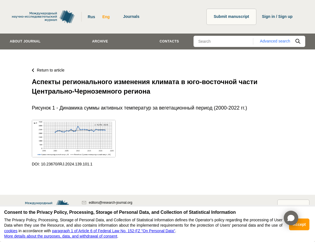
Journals (131, 16)
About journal (25, 41)
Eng (105, 17)
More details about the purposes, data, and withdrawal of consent (60, 236)
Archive (100, 41)
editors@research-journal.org (107, 203)
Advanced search (275, 41)
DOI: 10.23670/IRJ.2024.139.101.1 (62, 164)
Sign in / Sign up (277, 16)
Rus (91, 17)
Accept (299, 224)
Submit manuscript (231, 16)
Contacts (169, 41)
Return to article (48, 70)
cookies (10, 231)
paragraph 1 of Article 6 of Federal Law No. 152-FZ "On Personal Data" (113, 231)
